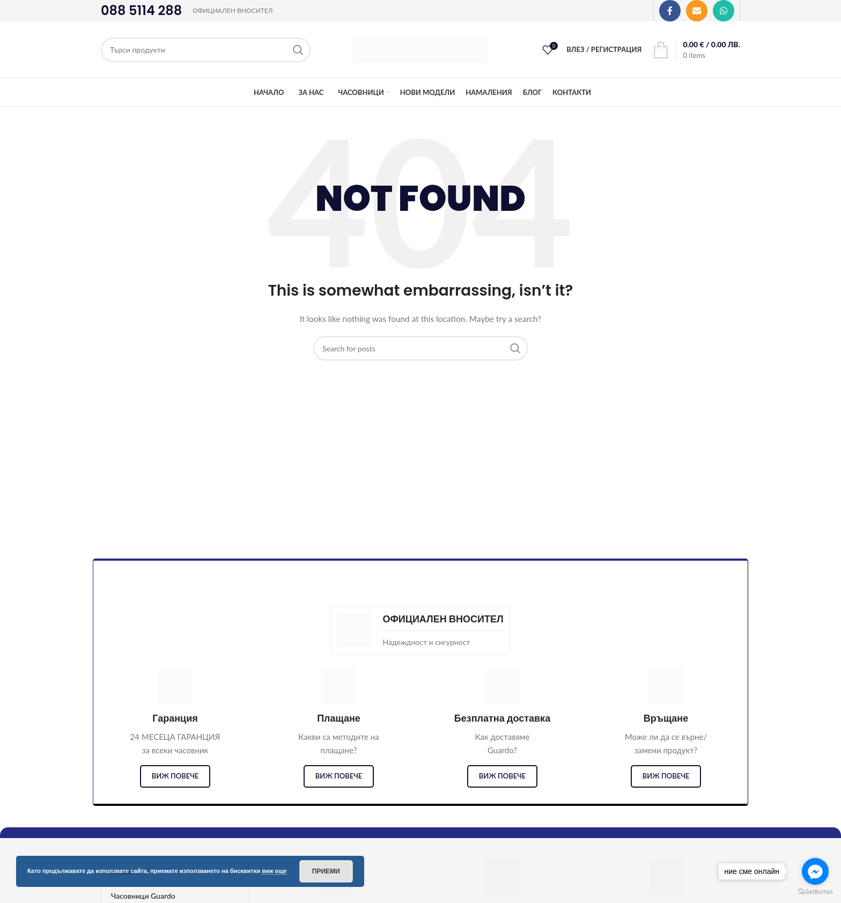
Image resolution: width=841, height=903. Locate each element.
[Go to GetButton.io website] (815, 892)
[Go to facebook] (815, 871)
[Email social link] (696, 10)
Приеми (326, 871)
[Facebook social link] (670, 10)
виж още (274, 871)
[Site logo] (420, 48)
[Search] (206, 50)
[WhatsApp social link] (723, 10)
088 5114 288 (141, 10)
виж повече (175, 776)
